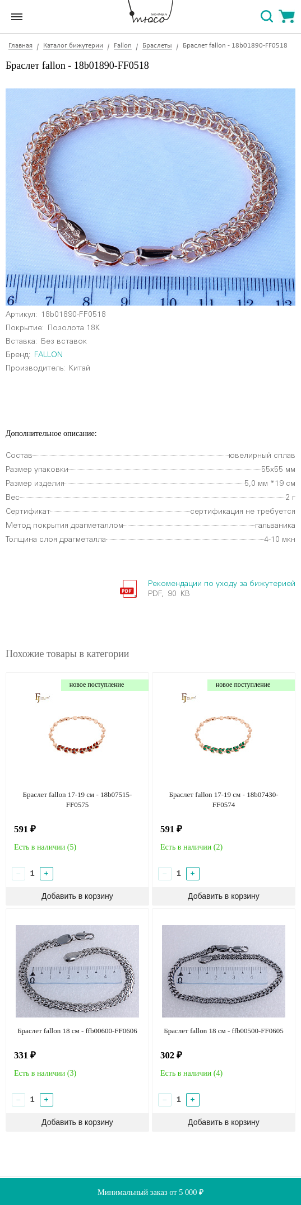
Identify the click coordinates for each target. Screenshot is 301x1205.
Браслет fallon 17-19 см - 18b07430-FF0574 (223, 799)
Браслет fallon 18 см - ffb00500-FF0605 (224, 1030)
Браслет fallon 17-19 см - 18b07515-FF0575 (77, 799)
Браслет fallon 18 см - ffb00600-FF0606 (77, 1030)
